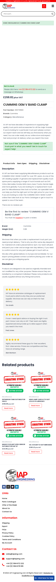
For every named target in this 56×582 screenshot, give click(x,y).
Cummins (27, 226)
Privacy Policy (7, 533)
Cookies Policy (8, 536)
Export (4, 526)
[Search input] (27, 13)
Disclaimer (44, 163)
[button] (53, 6)
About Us (6, 508)
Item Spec (22, 163)
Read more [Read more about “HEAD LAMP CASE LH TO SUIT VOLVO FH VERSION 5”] (35, 406)
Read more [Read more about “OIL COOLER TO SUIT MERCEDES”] (35, 452)
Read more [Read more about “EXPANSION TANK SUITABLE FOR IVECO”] (8, 408)
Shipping (33, 163)
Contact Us (7, 511)
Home (5, 23)
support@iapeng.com (15, 559)
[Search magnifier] (52, 13)
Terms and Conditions (11, 539)
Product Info (9, 163)
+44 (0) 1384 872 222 (26, 89)
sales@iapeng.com (14, 554)
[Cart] (44, 6)
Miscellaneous (13, 23)
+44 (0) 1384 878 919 (14, 566)
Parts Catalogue (9, 502)
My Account (7, 543)
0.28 (25, 229)
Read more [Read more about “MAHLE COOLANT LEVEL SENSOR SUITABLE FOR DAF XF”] (8, 453)
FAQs (4, 529)
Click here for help (44, 578)
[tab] (9, 163)
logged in (19, 218)
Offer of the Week (9, 505)
